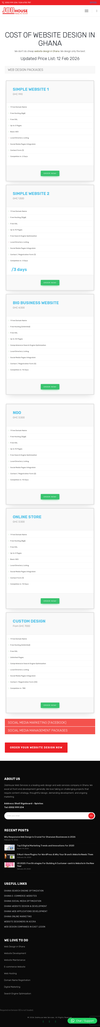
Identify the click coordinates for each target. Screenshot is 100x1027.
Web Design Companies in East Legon (24, 927)
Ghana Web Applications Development (26, 911)
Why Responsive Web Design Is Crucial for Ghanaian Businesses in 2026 (39, 837)
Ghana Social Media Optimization (22, 901)
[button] (95, 11)
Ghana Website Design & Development (25, 906)
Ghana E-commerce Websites (20, 896)
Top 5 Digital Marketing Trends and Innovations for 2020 (45, 845)
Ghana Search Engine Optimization (24, 891)
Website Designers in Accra (20, 921)
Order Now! (50, 173)
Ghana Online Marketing (18, 916)
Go (91, 816)
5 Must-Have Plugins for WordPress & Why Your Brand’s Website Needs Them (55, 854)
